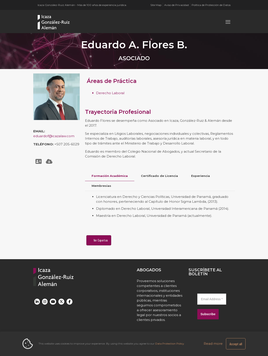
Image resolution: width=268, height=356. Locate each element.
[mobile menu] (228, 22)
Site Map (155, 5)
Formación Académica (110, 176)
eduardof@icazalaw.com (53, 136)
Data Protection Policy (169, 343)
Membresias (101, 185)
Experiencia (200, 176)
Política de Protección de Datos (211, 5)
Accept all (235, 344)
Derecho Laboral (110, 93)
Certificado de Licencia (159, 176)
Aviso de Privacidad (176, 5)
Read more (213, 343)
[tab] (109, 176)
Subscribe (208, 314)
